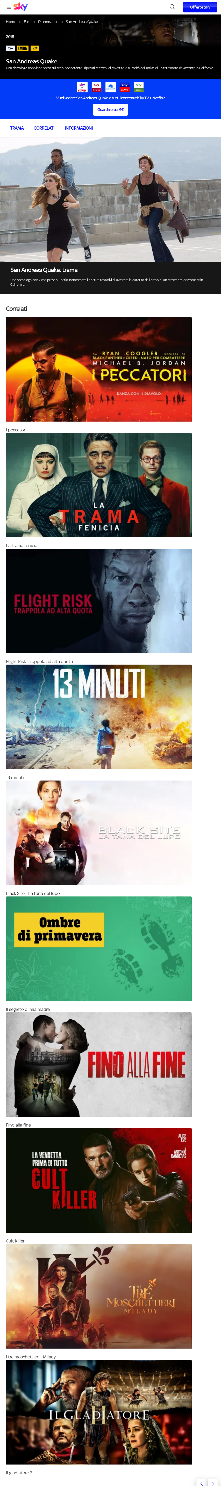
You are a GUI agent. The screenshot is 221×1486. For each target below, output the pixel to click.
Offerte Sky (200, 7)
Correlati (44, 128)
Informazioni (79, 128)
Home (11, 21)
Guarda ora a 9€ (110, 109)
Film (27, 21)
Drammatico (48, 21)
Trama (16, 128)
